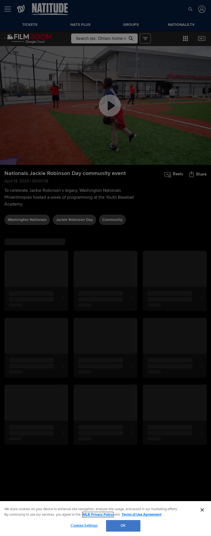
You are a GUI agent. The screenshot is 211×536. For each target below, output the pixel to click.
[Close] (202, 510)
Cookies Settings (84, 525)
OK (123, 525)
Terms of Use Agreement (141, 514)
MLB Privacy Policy (98, 514)
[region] (105, 518)
